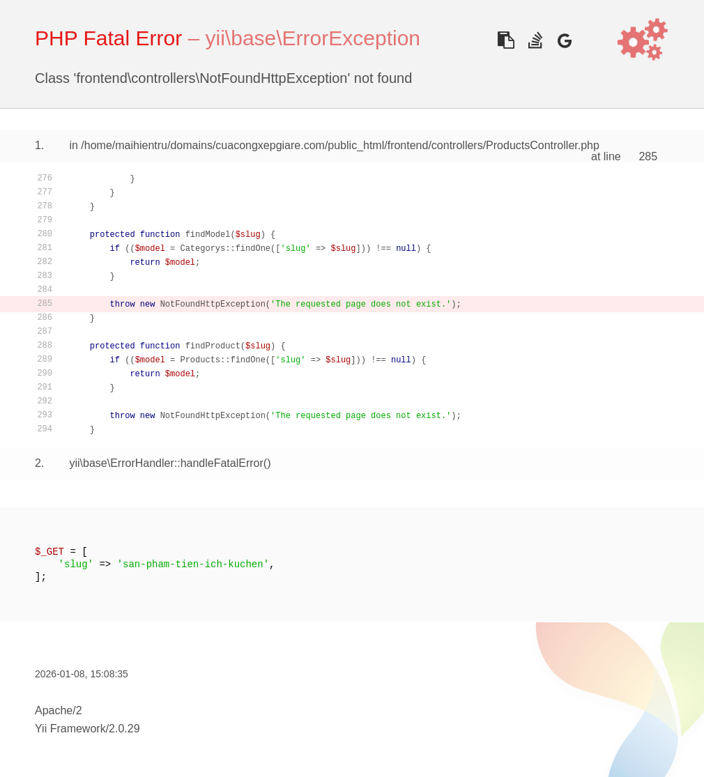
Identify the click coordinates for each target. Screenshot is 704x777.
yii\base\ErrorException (313, 37)
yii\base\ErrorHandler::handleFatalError (166, 463)
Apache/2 (58, 710)
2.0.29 (124, 728)
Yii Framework (70, 728)
